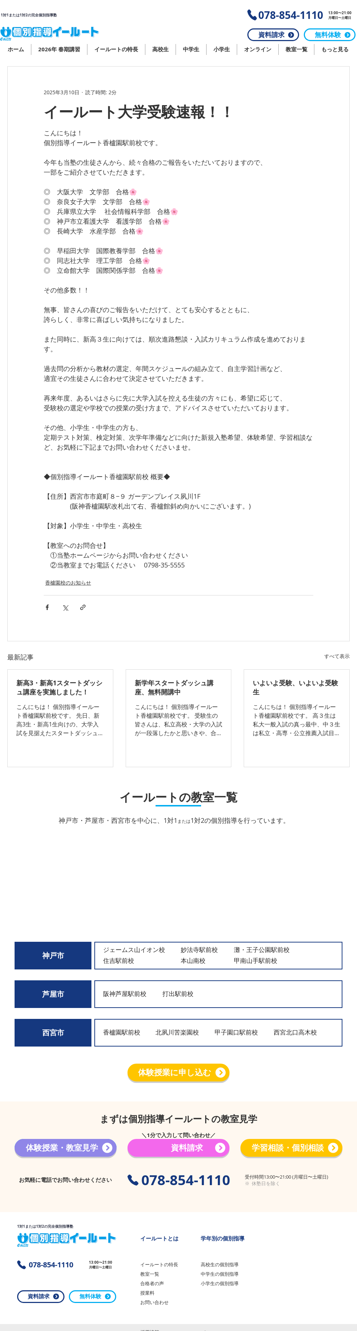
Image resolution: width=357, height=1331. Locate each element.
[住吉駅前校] (120, 961)
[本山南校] (198, 961)
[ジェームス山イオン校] (139, 950)
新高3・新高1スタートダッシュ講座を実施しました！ (59, 687)
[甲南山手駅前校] (258, 961)
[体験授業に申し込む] (179, 1072)
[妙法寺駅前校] (200, 950)
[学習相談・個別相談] (291, 1148)
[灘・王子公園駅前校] (265, 950)
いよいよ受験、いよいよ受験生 (295, 687)
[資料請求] (273, 34)
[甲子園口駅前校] (239, 1032)
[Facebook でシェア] (47, 607)
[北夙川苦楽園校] (180, 1032)
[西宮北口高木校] (298, 1032)
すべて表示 (337, 656)
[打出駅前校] (187, 994)
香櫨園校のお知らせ (68, 582)
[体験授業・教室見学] (66, 1148)
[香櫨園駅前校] (127, 1032)
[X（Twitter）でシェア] (65, 607)
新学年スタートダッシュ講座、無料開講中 (174, 687)
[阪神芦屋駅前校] (127, 994)
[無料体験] (330, 34)
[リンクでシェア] (82, 607)
